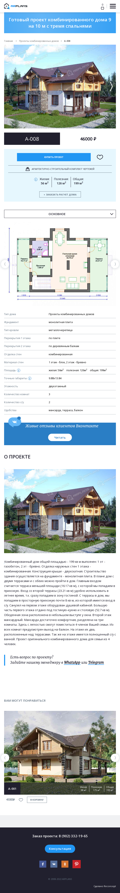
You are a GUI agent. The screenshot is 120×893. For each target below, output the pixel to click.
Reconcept (110, 886)
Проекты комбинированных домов (39, 40)
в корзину (37, 799)
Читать (60, 437)
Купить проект (53, 157)
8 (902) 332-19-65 (73, 836)
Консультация (60, 848)
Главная (9, 40)
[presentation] (5, 264)
